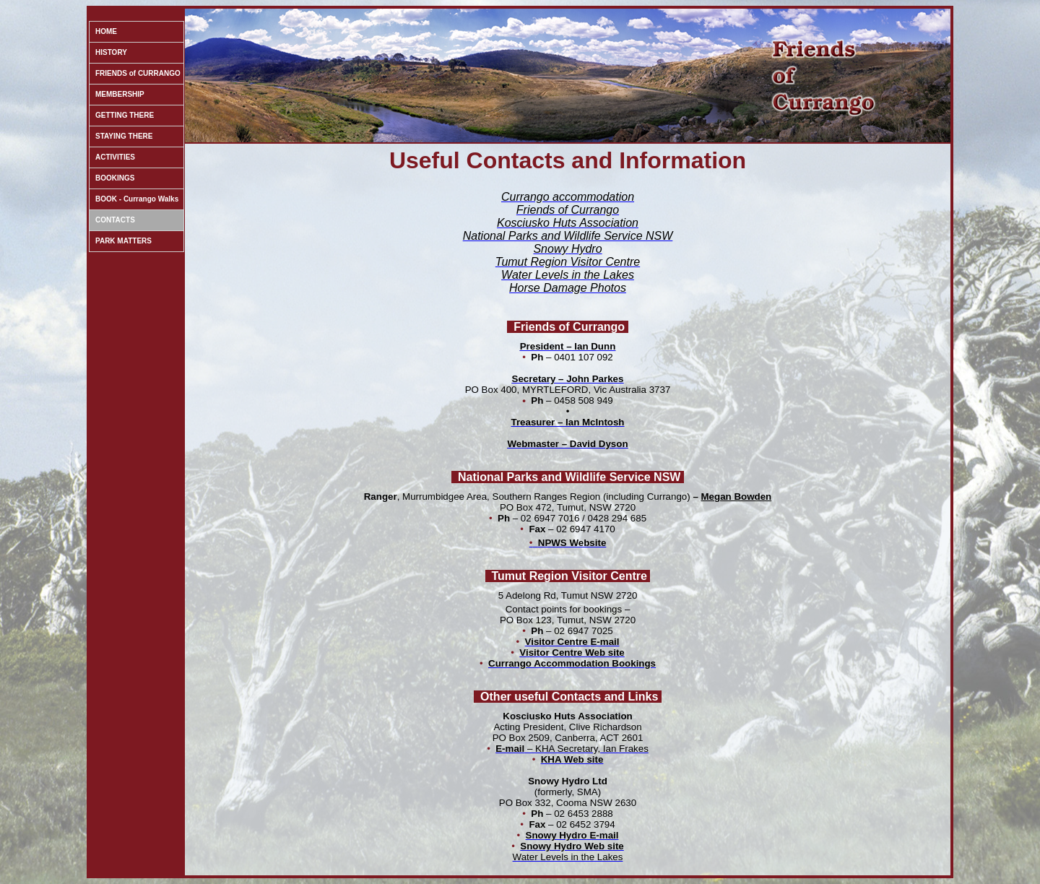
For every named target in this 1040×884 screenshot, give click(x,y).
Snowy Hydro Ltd (567, 781)
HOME (106, 31)
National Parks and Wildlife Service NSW (569, 477)
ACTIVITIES (115, 157)
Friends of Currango (569, 327)
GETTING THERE (124, 115)
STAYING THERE (123, 136)
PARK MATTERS (123, 241)
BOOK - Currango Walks (136, 199)
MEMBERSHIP (119, 94)
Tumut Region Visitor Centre (569, 576)
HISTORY (111, 52)
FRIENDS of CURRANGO (138, 73)
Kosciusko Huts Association (567, 716)
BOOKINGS (114, 178)
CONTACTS (115, 220)
